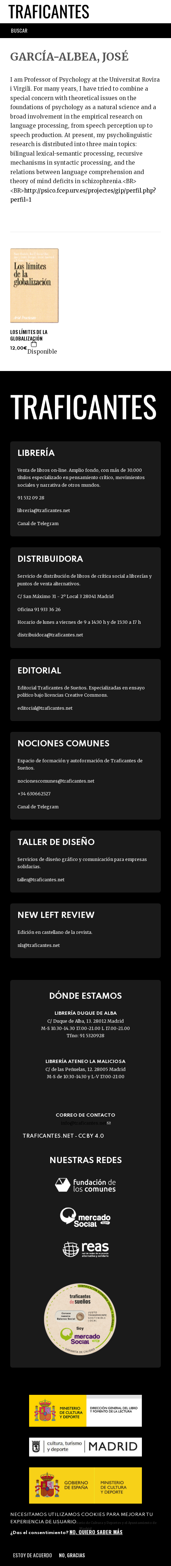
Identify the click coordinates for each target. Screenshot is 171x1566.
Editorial (39, 671)
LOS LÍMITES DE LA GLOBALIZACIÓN (28, 335)
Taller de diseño (56, 842)
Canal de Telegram (38, 523)
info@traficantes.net (86, 1123)
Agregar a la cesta (34, 344)
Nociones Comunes (63, 744)
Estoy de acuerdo (32, 1555)
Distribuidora (50, 559)
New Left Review (56, 915)
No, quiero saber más (96, 1532)
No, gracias (72, 1555)
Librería (36, 453)
